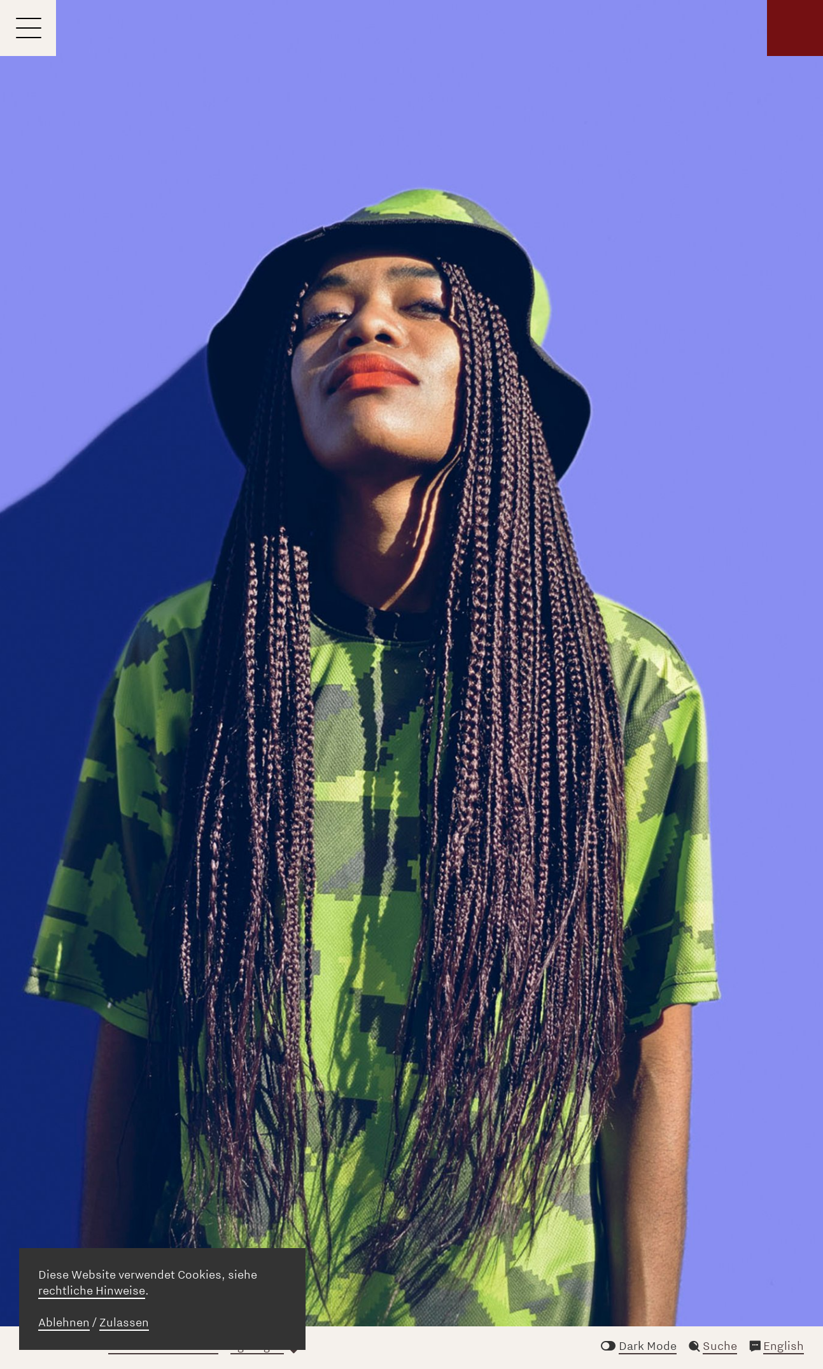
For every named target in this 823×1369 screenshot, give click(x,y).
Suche (720, 1346)
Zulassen (124, 1323)
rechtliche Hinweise (91, 1291)
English (783, 1346)
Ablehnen (64, 1323)
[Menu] (28, 28)
